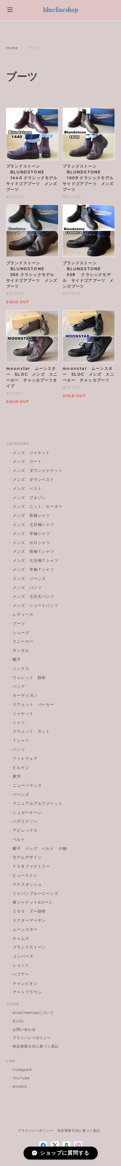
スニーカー (23, 641)
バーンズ (21, 794)
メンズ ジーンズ (29, 578)
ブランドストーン (29, 947)
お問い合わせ (24, 1029)
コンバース (23, 956)
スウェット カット (31, 731)
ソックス (21, 668)
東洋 (17, 776)
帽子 (17, 659)
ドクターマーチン (29, 920)
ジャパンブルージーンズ (36, 893)
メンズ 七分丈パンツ (34, 596)
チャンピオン (25, 983)
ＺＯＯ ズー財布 (29, 911)
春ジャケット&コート (33, 902)
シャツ (19, 722)
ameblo (20, 1086)
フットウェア (25, 758)
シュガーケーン (27, 812)
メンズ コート (27, 461)
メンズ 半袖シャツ (31, 533)
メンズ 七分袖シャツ (34, 524)
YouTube (21, 1078)
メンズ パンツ (27, 587)
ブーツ (19, 623)
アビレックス (25, 830)
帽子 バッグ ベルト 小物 (40, 848)
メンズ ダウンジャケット (38, 470)
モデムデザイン (27, 857)
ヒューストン (25, 875)
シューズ (21, 632)
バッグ (19, 686)
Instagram (23, 1069)
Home (12, 48)
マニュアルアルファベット (38, 803)
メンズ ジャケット (31, 452)
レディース (25, 614)
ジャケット (23, 713)
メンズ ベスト (27, 488)
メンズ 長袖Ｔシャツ (34, 551)
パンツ (19, 749)
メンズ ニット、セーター (38, 506)
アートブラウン (27, 992)
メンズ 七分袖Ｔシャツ (36, 560)
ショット (21, 965)
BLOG (18, 1021)
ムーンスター (25, 929)
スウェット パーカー (34, 704)
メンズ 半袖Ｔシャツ (34, 569)
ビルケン (21, 767)
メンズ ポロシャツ (31, 542)
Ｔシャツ (21, 740)
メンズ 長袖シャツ (31, 515)
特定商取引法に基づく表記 (36, 1046)
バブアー (21, 974)
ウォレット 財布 (29, 677)
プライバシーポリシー (32, 1038)
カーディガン (25, 695)
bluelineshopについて (33, 1012)
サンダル (21, 650)
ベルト (19, 839)
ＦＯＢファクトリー (31, 866)
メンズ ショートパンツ (36, 605)
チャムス (21, 938)
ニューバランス (27, 785)
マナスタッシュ (27, 884)
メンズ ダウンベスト (34, 479)
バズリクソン (25, 821)
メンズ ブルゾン (29, 497)
